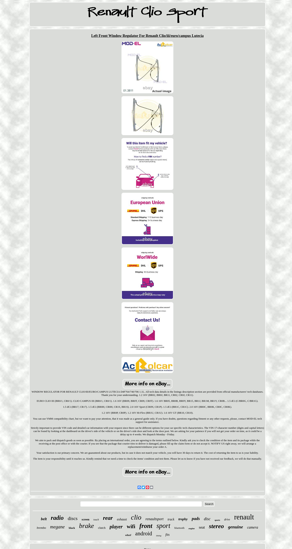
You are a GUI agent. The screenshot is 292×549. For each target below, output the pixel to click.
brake (86, 525)
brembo (41, 527)
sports (217, 520)
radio (57, 517)
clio (136, 517)
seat (202, 527)
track (171, 519)
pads (196, 518)
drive (227, 519)
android (143, 533)
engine (191, 528)
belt (44, 519)
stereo (216, 526)
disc (207, 519)
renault (244, 517)
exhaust (122, 519)
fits (167, 535)
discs (73, 518)
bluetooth (179, 527)
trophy (183, 519)
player (116, 526)
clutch (102, 527)
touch (96, 519)
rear (108, 518)
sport (163, 525)
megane (57, 526)
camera (252, 527)
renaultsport (154, 519)
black (72, 527)
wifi (131, 526)
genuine (235, 526)
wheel (128, 535)
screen (85, 519)
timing (158, 536)
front (145, 525)
